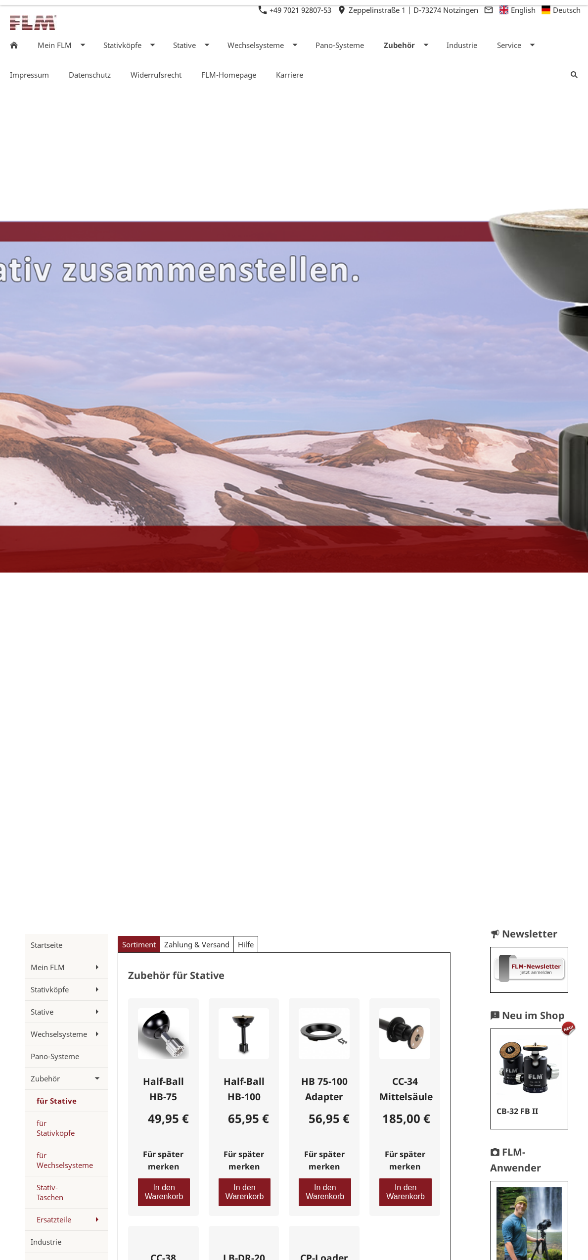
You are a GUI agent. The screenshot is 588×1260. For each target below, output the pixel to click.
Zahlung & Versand (196, 944)
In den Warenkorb (164, 1192)
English (517, 10)
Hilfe (246, 944)
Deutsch (561, 10)
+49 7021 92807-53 (296, 10)
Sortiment (139, 944)
